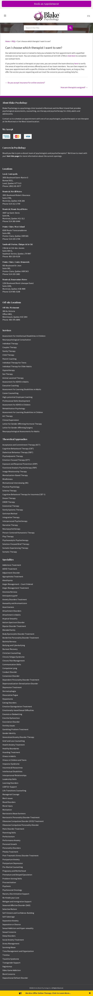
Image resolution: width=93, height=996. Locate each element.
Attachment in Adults (11, 615)
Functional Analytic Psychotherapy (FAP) (19, 467)
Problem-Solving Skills (12, 878)
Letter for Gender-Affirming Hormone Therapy (22, 424)
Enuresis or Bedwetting (12, 714)
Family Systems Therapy (12, 509)
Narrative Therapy (10, 525)
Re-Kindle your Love (10, 897)
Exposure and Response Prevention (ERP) (19, 464)
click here (71, 56)
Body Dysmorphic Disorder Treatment (18, 634)
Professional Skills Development (16, 401)
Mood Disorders (9, 802)
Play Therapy (8, 536)
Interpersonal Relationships (14, 775)
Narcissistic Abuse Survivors (14, 813)
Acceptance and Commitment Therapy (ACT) (21, 445)
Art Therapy (7, 416)
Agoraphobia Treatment (12, 576)
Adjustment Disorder (11, 572)
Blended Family (8, 630)
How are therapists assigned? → (74, 87)
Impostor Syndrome (10, 764)
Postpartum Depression (12, 863)
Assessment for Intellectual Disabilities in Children (23, 336)
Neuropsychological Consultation (16, 339)
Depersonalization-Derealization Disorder (20, 683)
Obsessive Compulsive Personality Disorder (20, 825)
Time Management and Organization (18, 951)
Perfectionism (8, 836)
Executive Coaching (10, 385)
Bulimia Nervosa (9, 641)
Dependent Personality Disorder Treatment (20, 680)
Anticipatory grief (9, 595)
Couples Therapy (9, 347)
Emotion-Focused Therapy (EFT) (16, 460)
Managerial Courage (10, 794)
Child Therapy (8, 355)
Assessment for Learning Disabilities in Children (22, 412)
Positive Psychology (10, 487)
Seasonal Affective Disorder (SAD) (16, 905)
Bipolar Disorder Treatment (14, 626)
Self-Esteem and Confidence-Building (18, 913)
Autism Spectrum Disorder (13, 622)
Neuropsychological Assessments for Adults (20, 431)
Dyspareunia (7, 699)
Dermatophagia (9, 691)
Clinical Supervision (10, 420)
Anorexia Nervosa (9, 592)
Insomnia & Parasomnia (12, 767)
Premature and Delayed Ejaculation (17, 874)
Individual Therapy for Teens (14, 362)
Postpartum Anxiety (11, 859)
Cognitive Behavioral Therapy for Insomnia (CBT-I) (23, 494)
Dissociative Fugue (10, 695)
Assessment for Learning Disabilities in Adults (21, 389)
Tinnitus (6, 955)
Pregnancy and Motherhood (14, 871)
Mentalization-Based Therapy (15, 475)
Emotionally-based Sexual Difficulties (18, 710)
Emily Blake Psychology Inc (42, 988)
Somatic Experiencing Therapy (15, 548)
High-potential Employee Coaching (17, 397)
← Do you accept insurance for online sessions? (25, 82)
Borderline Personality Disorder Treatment (20, 637)
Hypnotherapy (8, 370)
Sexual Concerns (9, 932)
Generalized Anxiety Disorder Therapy (18, 737)
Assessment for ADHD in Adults (15, 382)
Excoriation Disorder (11, 722)
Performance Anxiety (11, 840)
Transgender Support (11, 962)
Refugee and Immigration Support (16, 901)
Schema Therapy (9, 490)
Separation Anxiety (10, 920)
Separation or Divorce (11, 924)
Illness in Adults (9, 756)
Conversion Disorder (10, 676)
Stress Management (10, 943)
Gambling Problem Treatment (15, 729)
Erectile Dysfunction (11, 718)
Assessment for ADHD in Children (16, 404)
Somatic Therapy (9, 552)
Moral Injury (7, 806)
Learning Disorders (10, 783)
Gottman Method (9, 513)
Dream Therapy (9, 498)
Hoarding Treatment (11, 752)
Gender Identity (9, 733)
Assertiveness (8, 607)
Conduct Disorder (9, 672)
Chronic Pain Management (13, 660)
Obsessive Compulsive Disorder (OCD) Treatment (23, 821)
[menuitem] (88, 16)
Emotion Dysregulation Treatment (17, 706)
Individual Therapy (10, 343)
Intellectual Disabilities (12, 771)
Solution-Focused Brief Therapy (15, 544)
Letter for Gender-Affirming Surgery (17, 427)
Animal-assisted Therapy (12, 378)
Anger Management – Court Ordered (17, 584)
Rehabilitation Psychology (13, 408)
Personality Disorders (11, 848)
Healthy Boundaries (10, 748)
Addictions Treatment (11, 565)
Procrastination (9, 882)
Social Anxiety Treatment (13, 940)
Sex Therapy (7, 374)
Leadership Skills (9, 779)
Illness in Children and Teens (14, 760)
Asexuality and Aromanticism (14, 603)
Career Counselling (10, 393)
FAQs (14, 41)
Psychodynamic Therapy (12, 456)
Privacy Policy (46, 992)
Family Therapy (8, 351)
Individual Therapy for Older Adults (17, 366)
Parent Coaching (9, 359)
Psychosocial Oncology (12, 890)
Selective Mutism (9, 909)
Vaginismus (7, 966)
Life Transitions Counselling (14, 790)
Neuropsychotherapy (11, 529)
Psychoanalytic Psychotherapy (15, 540)
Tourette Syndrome (10, 959)
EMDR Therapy (8, 502)
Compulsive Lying (9, 668)
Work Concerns (8, 974)
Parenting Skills (9, 832)
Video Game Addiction (11, 970)
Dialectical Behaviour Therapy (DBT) (17, 452)
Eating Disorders (9, 702)
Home (7, 41)
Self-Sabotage (8, 916)
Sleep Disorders (9, 936)
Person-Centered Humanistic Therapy (18, 532)
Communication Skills (11, 664)
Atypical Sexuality (9, 618)
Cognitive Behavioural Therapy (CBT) (18, 448)
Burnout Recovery (9, 649)
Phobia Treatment (10, 851)
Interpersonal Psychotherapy (14, 521)
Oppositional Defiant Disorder (15, 978)
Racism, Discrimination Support (15, 894)
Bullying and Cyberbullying (13, 645)
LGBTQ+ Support (9, 787)
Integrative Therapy (10, 517)
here (76, 63)
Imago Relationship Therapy (14, 471)
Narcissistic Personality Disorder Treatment (21, 817)
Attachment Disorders (11, 611)
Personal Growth (9, 844)
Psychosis (6, 886)
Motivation (7, 809)
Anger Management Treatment (15, 588)
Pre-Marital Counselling (12, 867)
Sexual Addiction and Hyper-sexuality (17, 928)
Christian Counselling (11, 653)
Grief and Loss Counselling (13, 741)
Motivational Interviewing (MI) (15, 483)
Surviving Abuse (9, 947)
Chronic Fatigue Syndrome (13, 657)
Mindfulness (7, 479)
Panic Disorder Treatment (13, 829)
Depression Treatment (12, 687)
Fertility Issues (8, 725)
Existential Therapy (10, 506)
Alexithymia (7, 580)
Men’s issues (7, 798)
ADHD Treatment (9, 569)
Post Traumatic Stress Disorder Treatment (20, 855)
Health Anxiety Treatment (13, 744)
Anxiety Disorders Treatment (14, 599)
